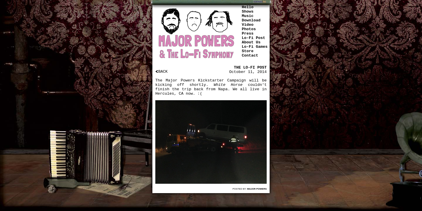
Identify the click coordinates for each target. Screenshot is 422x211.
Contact (250, 55)
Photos (249, 29)
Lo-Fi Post (253, 38)
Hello (247, 7)
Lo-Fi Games (255, 47)
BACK (161, 71)
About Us (251, 42)
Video (247, 25)
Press (247, 33)
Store (247, 51)
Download (251, 20)
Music (247, 16)
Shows (247, 11)
